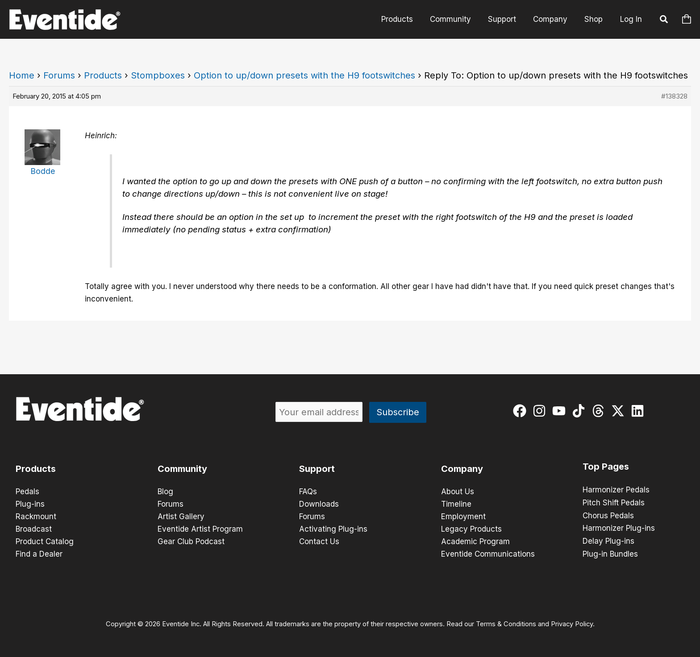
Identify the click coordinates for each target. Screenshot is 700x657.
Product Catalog (45, 541)
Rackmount (36, 516)
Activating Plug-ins (333, 529)
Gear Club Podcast (191, 541)
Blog (165, 491)
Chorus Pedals (608, 514)
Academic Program (475, 541)
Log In (631, 19)
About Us (457, 491)
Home (21, 75)
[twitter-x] (620, 410)
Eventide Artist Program (200, 529)
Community (456, 19)
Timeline (456, 504)
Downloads (319, 504)
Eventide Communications (488, 554)
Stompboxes (158, 75)
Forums (59, 75)
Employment (463, 516)
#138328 (674, 96)
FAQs (308, 491)
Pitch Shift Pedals (614, 502)
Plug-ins (30, 504)
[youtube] (561, 410)
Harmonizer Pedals (616, 489)
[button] (664, 20)
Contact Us (319, 541)
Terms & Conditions (506, 624)
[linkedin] (639, 410)
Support (506, 19)
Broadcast (34, 529)
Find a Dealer (39, 554)
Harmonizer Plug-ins (619, 527)
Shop (594, 19)
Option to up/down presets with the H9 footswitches (304, 75)
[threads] (600, 410)
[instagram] (541, 410)
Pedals (27, 491)
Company (553, 19)
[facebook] (521, 410)
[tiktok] (580, 410)
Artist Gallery (181, 516)
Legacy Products (471, 529)
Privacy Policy (572, 624)
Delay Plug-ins (608, 539)
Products (405, 19)
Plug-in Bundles (610, 552)
